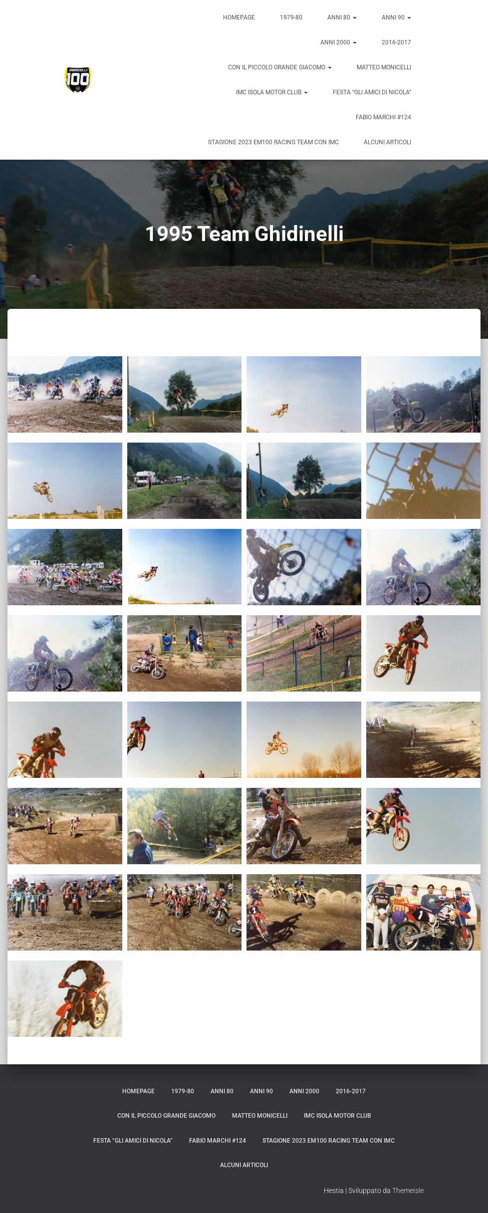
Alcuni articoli (387, 142)
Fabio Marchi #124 (383, 117)
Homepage (239, 17)
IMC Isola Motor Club (272, 92)
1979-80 (291, 17)
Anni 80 (342, 17)
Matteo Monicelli (384, 67)
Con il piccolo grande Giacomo (280, 67)
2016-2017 (396, 42)
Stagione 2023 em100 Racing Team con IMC (273, 142)
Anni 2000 (338, 42)
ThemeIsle (408, 1191)
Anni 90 (396, 17)
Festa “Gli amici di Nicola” (372, 92)
